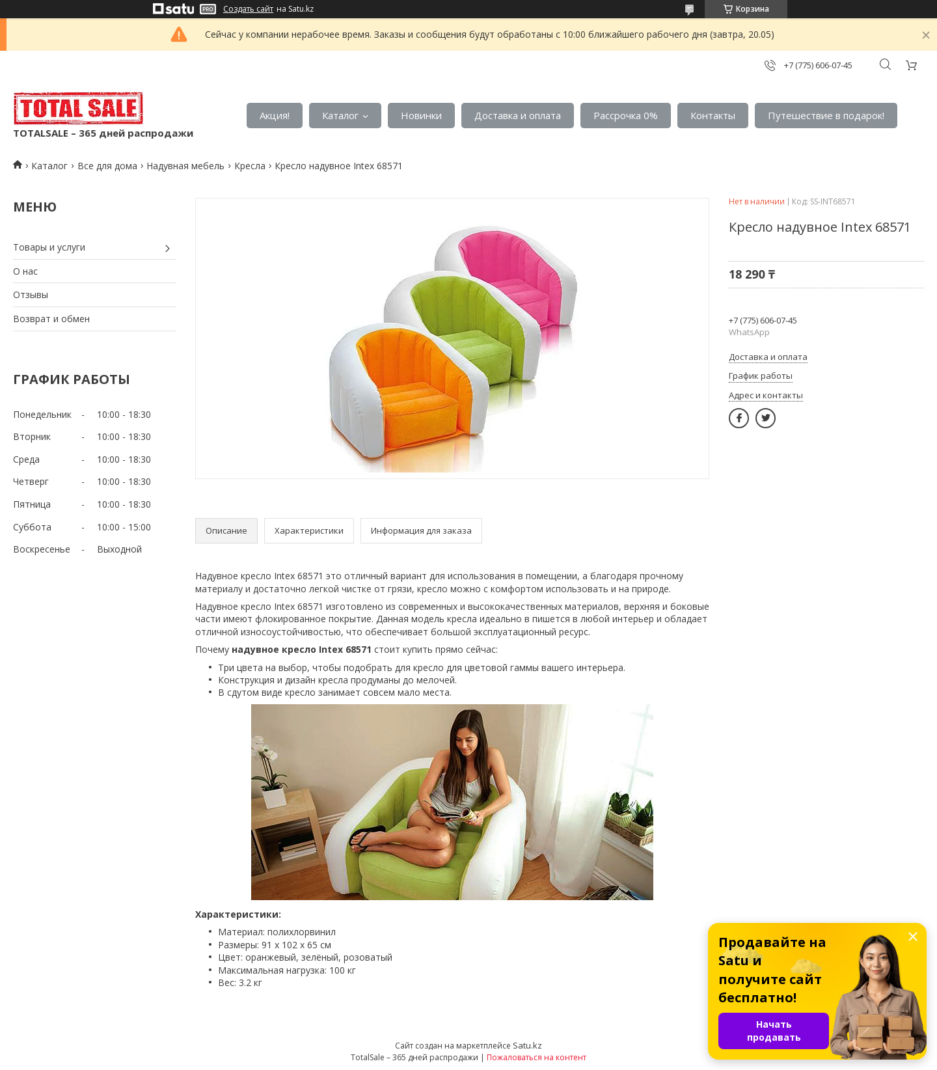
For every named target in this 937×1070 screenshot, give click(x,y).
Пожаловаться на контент (536, 1057)
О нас (25, 271)
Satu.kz (527, 1045)
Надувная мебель (185, 165)
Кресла (249, 165)
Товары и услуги (49, 247)
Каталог (340, 115)
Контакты (712, 115)
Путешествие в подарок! (826, 115)
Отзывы (30, 294)
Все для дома (107, 165)
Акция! (275, 115)
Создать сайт (248, 9)
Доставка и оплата (517, 115)
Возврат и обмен (51, 318)
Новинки (421, 115)
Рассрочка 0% (625, 115)
